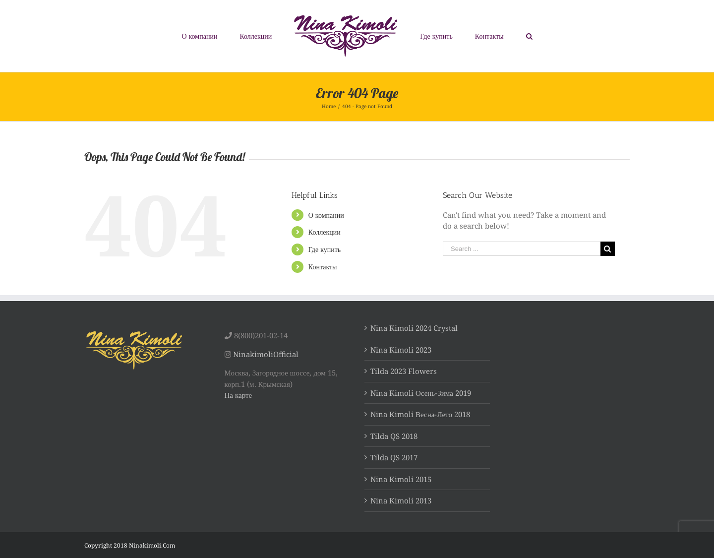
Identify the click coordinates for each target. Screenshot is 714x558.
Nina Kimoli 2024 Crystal (414, 328)
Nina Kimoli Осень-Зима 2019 (420, 393)
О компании (326, 215)
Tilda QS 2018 (393, 436)
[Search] (529, 36)
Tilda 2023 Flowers (403, 371)
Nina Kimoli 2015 (400, 479)
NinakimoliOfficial (265, 354)
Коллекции (324, 232)
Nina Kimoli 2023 (400, 350)
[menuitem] (200, 36)
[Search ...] (521, 249)
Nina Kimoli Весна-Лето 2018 (420, 414)
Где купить (324, 249)
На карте (238, 395)
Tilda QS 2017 (393, 457)
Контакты (322, 266)
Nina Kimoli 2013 (400, 500)
